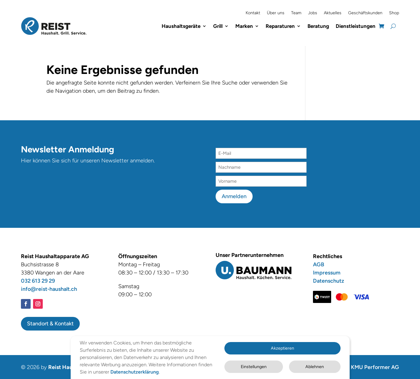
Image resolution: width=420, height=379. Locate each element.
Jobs (312, 13)
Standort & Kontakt (50, 323)
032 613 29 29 (38, 280)
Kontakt (253, 13)
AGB (318, 264)
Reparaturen (280, 26)
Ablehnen (312, 364)
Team (296, 13)
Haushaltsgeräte (181, 26)
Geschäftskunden (365, 13)
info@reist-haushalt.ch (49, 288)
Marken (244, 26)
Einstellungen (247, 364)
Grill (218, 26)
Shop (394, 13)
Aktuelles (332, 13)
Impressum (327, 272)
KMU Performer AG (375, 366)
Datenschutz (328, 280)
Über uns (275, 13)
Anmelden (234, 195)
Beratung (318, 26)
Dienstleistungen (355, 26)
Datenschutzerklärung (104, 372)
